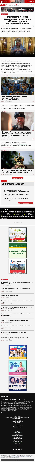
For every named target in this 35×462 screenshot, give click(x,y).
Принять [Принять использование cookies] (17, 460)
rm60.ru (17, 443)
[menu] (29, 4)
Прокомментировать (17, 178)
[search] (31, 4)
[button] (33, 4)
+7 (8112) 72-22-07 (17, 432)
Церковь (4, 14)
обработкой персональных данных (14, 457)
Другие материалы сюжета (25, 203)
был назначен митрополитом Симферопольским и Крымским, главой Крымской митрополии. (16, 145)
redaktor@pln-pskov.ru (17, 435)
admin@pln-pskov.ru (17, 438)
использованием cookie (16, 456)
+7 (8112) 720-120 (17, 441)
